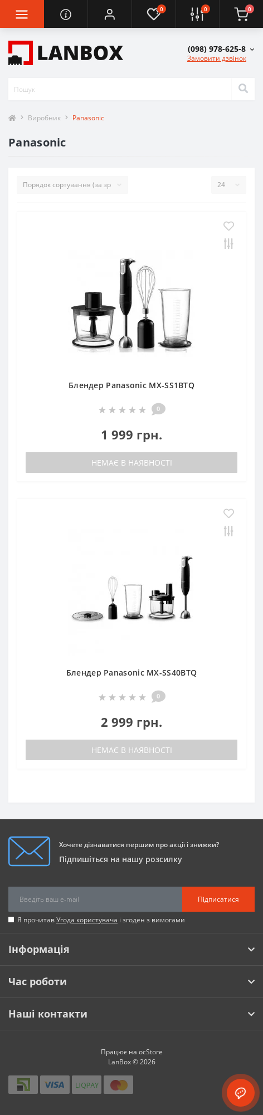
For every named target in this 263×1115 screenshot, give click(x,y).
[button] (109, 14)
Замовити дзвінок (216, 58)
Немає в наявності (131, 462)
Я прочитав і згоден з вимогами (101, 920)
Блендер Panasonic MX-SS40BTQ (131, 672)
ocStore (151, 1052)
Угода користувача (87, 920)
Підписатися (218, 899)
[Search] (243, 89)
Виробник (44, 118)
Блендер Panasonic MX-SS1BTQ (131, 385)
